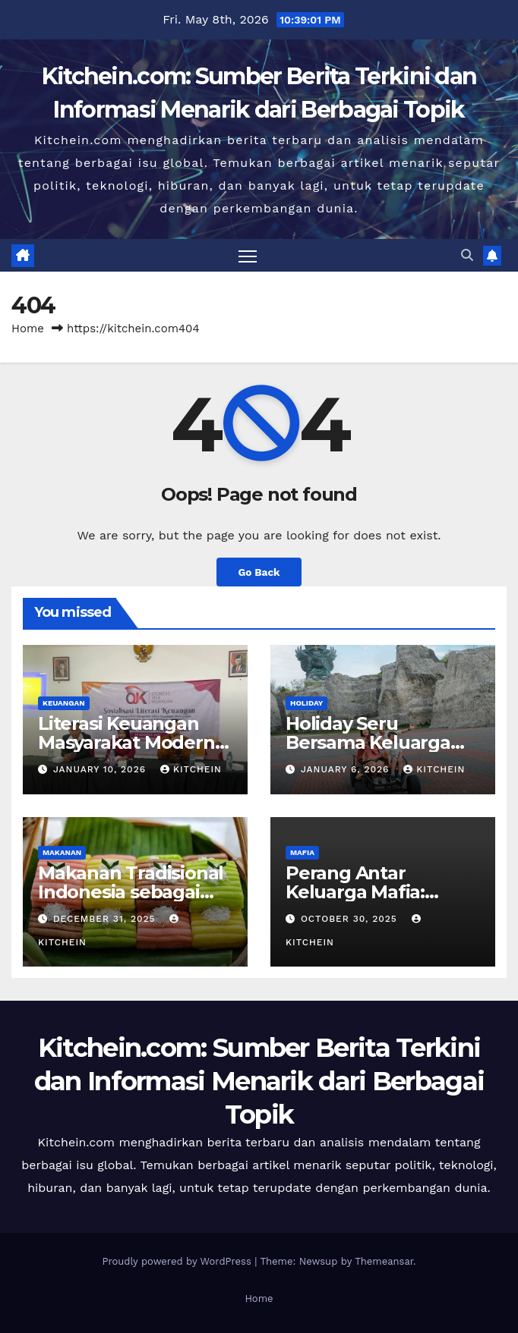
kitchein (191, 769)
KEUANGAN (64, 703)
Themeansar (384, 1261)
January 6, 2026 (347, 769)
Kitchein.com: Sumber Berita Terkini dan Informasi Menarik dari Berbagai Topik (259, 1081)
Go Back (259, 572)
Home (27, 328)
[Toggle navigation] (247, 255)
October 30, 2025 (351, 918)
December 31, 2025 (106, 918)
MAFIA (302, 852)
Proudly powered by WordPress (178, 1261)
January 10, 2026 (101, 769)
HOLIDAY (306, 703)
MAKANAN (62, 852)
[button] (467, 255)
